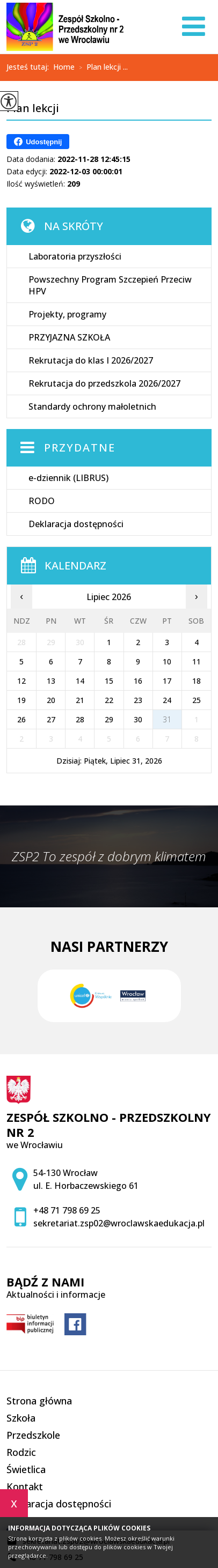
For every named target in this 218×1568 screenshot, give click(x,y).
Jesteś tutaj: (29, 67)
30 (138, 719)
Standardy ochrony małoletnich (92, 406)
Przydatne (79, 447)
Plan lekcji (32, 108)
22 (109, 700)
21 (80, 700)
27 (51, 719)
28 (80, 719)
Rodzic (21, 1452)
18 (196, 681)
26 (21, 719)
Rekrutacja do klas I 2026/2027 (90, 360)
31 (167, 719)
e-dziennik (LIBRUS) (68, 478)
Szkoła (20, 1417)
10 (167, 661)
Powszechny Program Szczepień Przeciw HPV (110, 285)
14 (80, 681)
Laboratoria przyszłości (74, 256)
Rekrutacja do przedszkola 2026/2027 (104, 383)
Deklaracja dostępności (75, 524)
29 (109, 719)
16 (138, 681)
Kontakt (24, 1486)
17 (167, 681)
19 (21, 700)
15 (109, 681)
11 (196, 661)
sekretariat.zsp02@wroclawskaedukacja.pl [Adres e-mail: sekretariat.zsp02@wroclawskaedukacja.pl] (119, 1223)
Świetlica (26, 1469)
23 (138, 700)
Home (64, 67)
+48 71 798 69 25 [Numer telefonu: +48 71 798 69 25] (66, 1210)
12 (21, 681)
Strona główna (39, 1400)
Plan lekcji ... (101, 67)
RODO (41, 501)
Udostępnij (38, 141)
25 (196, 700)
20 (51, 700)
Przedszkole (33, 1435)
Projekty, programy (67, 314)
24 (167, 700)
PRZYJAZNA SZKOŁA (69, 337)
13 (51, 681)
